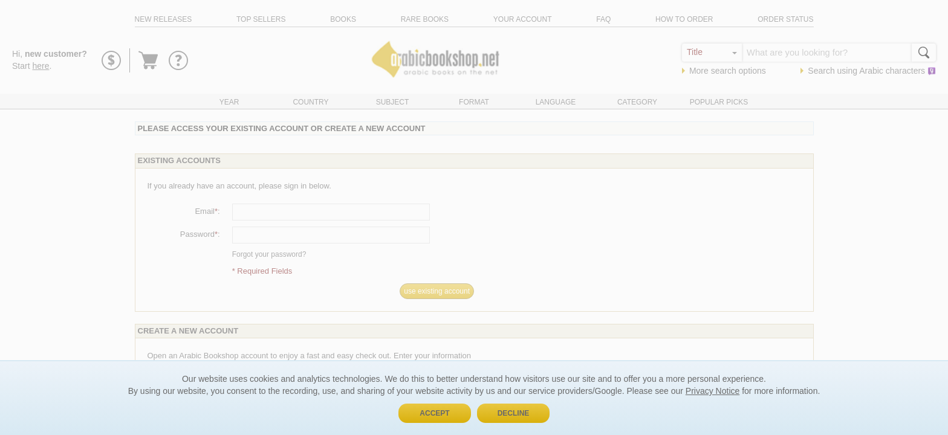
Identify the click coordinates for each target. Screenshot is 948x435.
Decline (514, 413)
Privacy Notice (712, 391)
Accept (434, 413)
